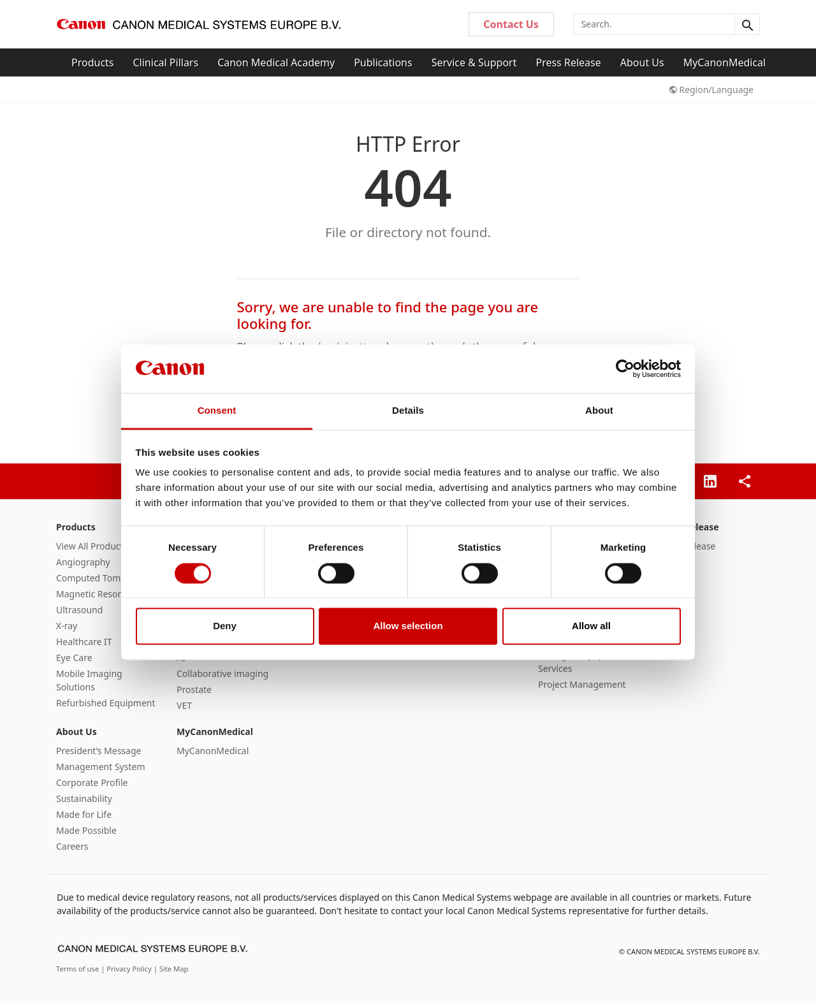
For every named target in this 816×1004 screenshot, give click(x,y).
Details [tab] (408, 410)
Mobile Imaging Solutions (89, 680)
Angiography (83, 562)
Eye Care (74, 657)
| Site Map (171, 968)
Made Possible (86, 830)
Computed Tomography (106, 578)
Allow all (591, 626)
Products (92, 62)
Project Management (582, 684)
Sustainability (84, 798)
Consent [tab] (217, 410)
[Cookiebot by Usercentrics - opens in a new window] (625, 368)
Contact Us (511, 24)
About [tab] (599, 410)
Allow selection (407, 626)
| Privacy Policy (127, 968)
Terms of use (78, 968)
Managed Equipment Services (582, 661)
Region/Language (711, 90)
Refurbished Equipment (106, 703)
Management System (100, 766)
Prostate (194, 689)
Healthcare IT (84, 642)
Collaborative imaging (222, 673)
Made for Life (84, 814)
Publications (383, 62)
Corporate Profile (92, 782)
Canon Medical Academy (276, 62)
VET (184, 705)
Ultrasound (79, 610)
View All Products (91, 546)
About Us (642, 62)
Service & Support (474, 62)
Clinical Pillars (166, 62)
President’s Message (98, 751)
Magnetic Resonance (99, 594)
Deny (225, 626)
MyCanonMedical (724, 62)
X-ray (66, 626)
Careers (72, 846)
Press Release (568, 62)
